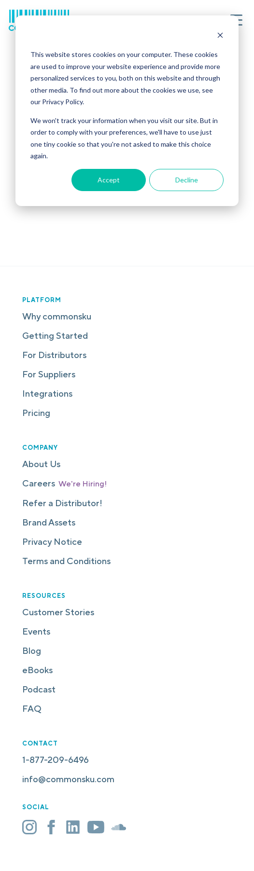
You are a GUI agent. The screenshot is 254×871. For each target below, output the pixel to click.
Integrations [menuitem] (47, 393)
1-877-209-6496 (55, 760)
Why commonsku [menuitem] (56, 316)
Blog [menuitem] (31, 651)
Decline (186, 180)
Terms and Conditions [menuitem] (66, 561)
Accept (109, 180)
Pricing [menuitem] (36, 413)
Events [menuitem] (36, 631)
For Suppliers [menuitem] (48, 374)
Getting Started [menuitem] (55, 336)
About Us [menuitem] (41, 464)
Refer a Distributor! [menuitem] (62, 503)
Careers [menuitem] (64, 483)
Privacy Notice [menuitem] (52, 542)
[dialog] (127, 110)
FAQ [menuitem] (32, 709)
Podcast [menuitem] (39, 689)
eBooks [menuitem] (37, 670)
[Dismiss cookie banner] (220, 36)
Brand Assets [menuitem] (48, 522)
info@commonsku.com (68, 779)
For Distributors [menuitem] (54, 355)
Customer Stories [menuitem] (58, 612)
